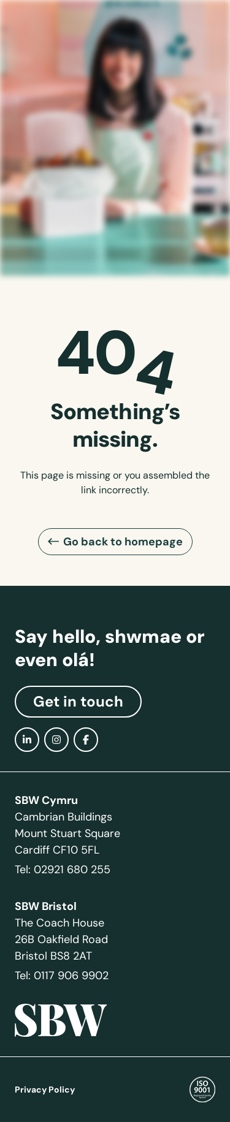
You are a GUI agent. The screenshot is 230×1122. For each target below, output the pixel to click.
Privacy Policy (45, 1089)
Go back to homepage (123, 541)
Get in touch (78, 701)
